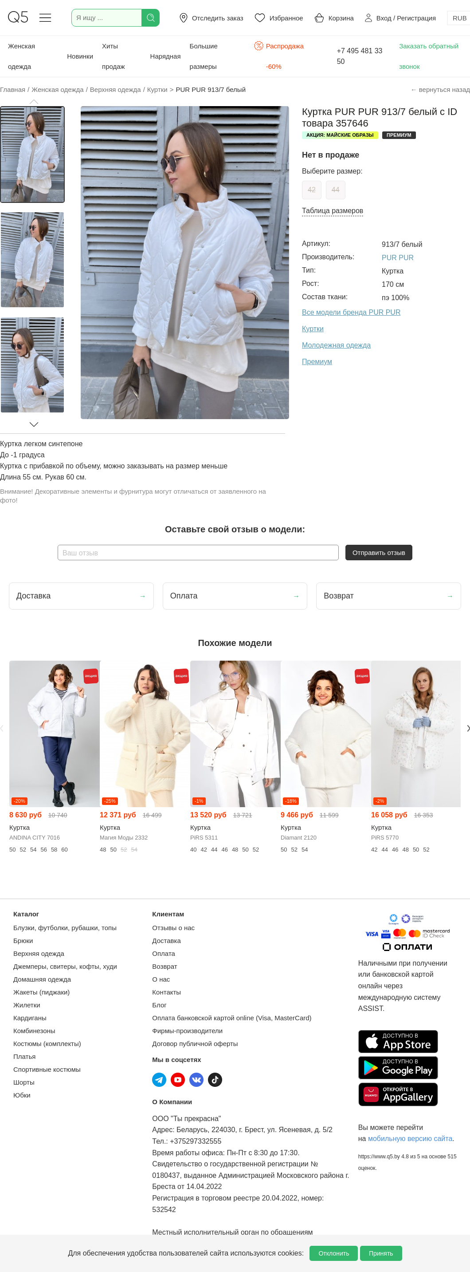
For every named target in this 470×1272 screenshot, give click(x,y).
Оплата (163, 953)
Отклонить (333, 1253)
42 (312, 190)
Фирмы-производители (187, 1030)
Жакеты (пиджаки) (41, 992)
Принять (381, 1253)
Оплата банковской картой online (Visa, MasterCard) (231, 1018)
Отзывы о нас (173, 927)
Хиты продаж (113, 56)
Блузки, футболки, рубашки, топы (65, 927)
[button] (33, 101)
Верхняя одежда (38, 953)
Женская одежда (21, 56)
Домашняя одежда (42, 979)
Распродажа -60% (279, 55)
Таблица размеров (332, 210)
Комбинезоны (34, 1030)
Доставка (166, 940)
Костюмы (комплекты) (47, 1043)
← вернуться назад (440, 89)
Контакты (166, 992)
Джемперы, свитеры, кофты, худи (65, 966)
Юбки (22, 1095)
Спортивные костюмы (47, 1069)
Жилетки (26, 1005)
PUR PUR (398, 258)
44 (336, 190)
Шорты (24, 1082)
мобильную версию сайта (410, 1138)
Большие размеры (204, 56)
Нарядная (165, 56)
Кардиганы (30, 1018)
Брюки (23, 940)
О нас (161, 979)
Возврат (164, 966)
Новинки (80, 56)
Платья (24, 1056)
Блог (159, 1005)
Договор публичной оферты (195, 1043)
